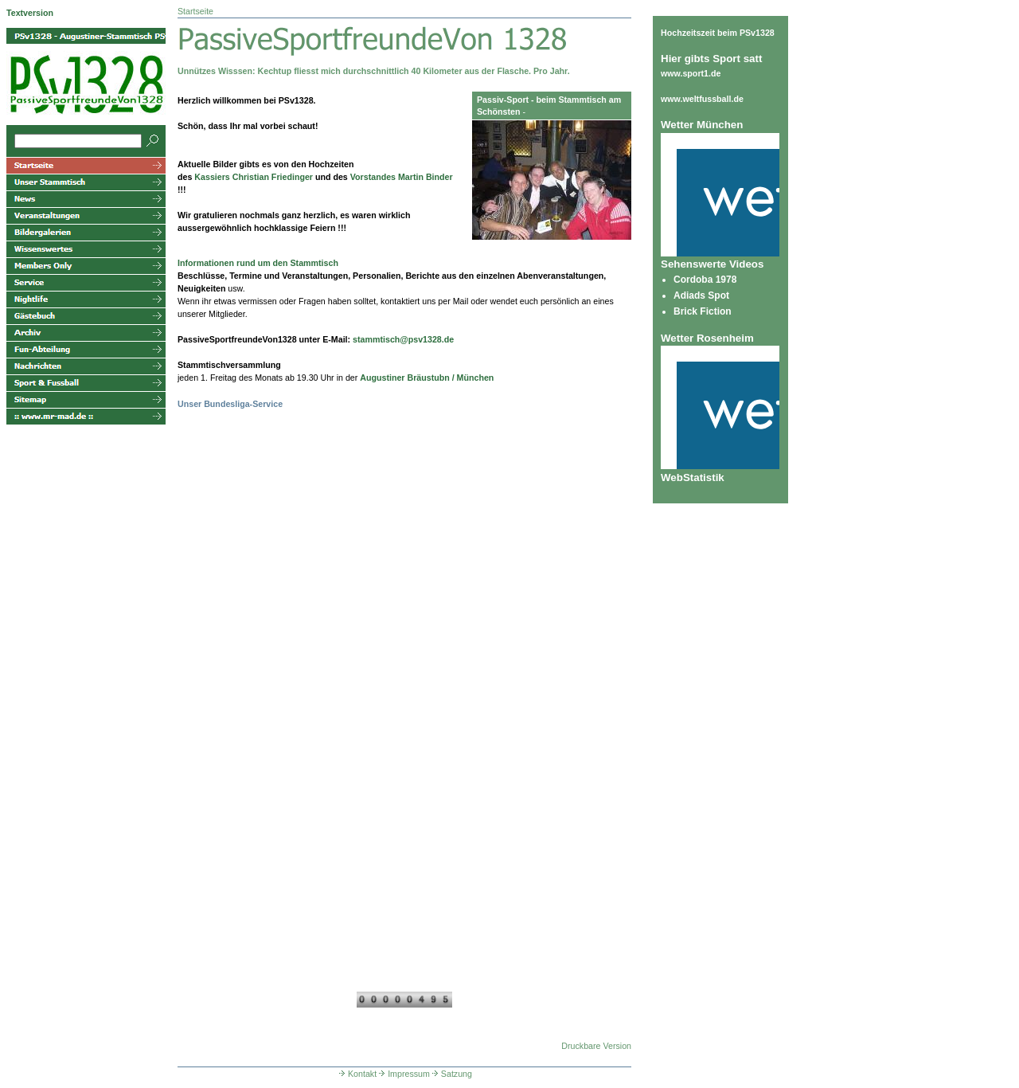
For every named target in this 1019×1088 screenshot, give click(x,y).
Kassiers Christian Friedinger (253, 177)
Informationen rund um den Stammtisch (258, 263)
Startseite (195, 11)
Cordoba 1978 (704, 279)
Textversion (29, 13)
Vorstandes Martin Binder (401, 177)
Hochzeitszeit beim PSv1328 (718, 32)
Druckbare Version (596, 1046)
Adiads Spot (701, 295)
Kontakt (357, 1073)
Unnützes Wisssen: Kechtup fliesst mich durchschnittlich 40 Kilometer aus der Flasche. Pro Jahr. (374, 71)
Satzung (451, 1073)
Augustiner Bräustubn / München (427, 377)
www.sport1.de (690, 73)
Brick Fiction (702, 311)
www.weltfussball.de (702, 99)
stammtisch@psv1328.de (403, 339)
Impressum (403, 1073)
